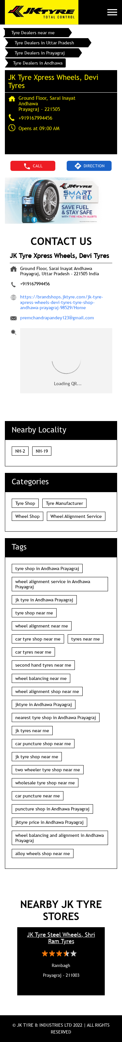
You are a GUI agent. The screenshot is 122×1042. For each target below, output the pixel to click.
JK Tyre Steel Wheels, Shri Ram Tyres (61, 938)
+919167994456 (35, 117)
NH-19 (42, 451)
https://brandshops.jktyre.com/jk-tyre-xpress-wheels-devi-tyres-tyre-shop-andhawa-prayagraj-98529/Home (61, 302)
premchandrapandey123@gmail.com (57, 318)
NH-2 (20, 451)
